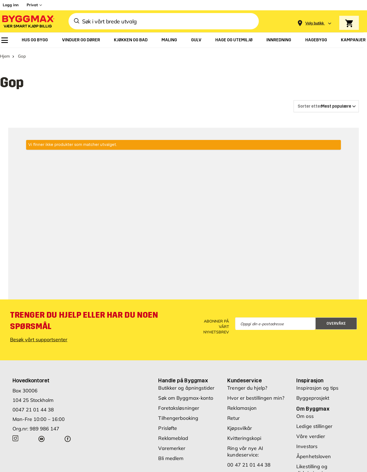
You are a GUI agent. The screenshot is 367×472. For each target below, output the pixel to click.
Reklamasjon (242, 408)
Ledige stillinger (314, 426)
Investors (307, 446)
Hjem (5, 56)
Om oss (305, 416)
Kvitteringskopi (244, 438)
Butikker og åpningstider (186, 388)
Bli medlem (171, 458)
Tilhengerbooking (178, 418)
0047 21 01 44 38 (33, 410)
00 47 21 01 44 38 (248, 465)
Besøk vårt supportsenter (38, 339)
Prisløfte (167, 428)
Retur (233, 418)
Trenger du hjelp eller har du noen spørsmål (84, 320)
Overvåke (336, 323)
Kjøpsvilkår (239, 428)
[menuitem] (4, 40)
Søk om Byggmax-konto (185, 398)
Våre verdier (310, 436)
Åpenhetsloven (313, 456)
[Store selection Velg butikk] (315, 23)
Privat (32, 4)
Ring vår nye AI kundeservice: (245, 451)
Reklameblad (173, 438)
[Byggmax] (27, 21)
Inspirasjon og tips (317, 388)
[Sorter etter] (326, 106)
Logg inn (10, 4)
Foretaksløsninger (178, 408)
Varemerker (171, 448)
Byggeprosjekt (312, 398)
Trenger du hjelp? (247, 388)
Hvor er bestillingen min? (255, 398)
